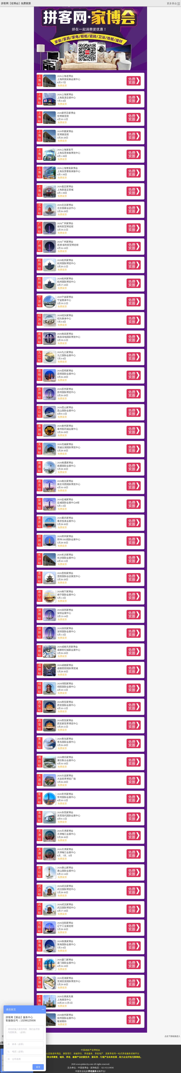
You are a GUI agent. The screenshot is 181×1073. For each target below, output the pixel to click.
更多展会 (173, 3)
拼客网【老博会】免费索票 (16, 3)
